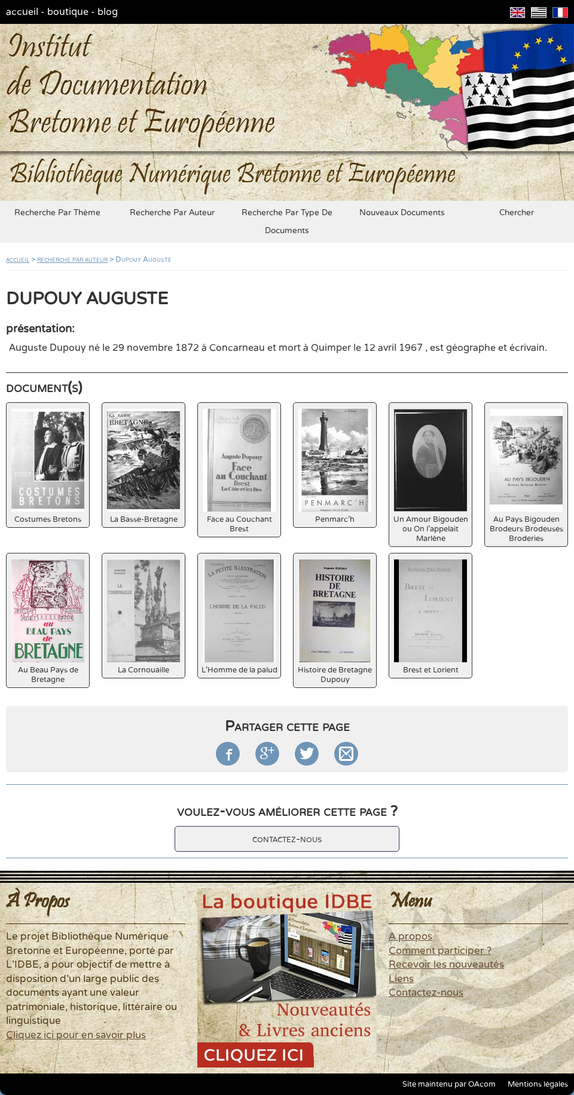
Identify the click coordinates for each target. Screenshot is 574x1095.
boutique (67, 12)
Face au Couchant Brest (239, 471)
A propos (410, 937)
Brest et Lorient (430, 617)
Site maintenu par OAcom (449, 1084)
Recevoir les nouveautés (446, 965)
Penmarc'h (334, 466)
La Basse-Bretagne (143, 466)
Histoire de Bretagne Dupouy (335, 621)
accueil (22, 12)
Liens (401, 979)
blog (107, 12)
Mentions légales (538, 1084)
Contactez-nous (426, 993)
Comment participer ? (440, 951)
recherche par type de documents (287, 221)
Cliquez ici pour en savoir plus (76, 1035)
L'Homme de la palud (239, 617)
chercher (516, 213)
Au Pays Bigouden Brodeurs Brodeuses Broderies (526, 476)
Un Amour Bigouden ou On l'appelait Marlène (430, 476)
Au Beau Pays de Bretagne (47, 621)
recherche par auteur (172, 213)
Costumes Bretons (47, 466)
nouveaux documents (402, 213)
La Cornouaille (143, 617)
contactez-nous (287, 839)
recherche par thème (57, 213)
